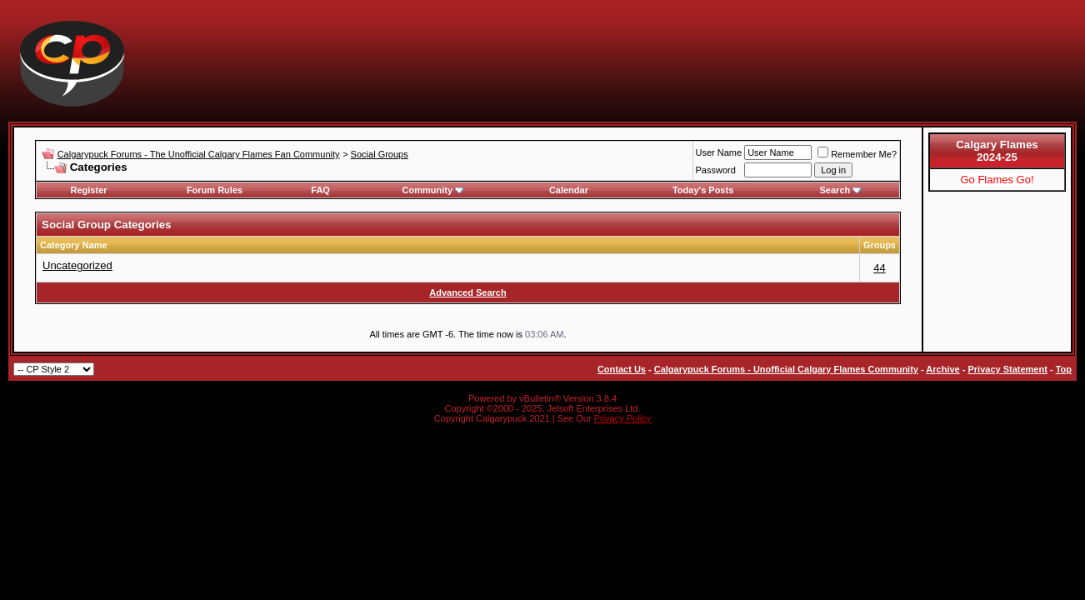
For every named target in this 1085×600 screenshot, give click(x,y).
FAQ (320, 190)
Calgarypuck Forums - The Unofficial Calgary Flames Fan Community (199, 154)
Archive (942, 369)
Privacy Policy (622, 418)
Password (716, 170)
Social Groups (379, 154)
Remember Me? (857, 154)
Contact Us (622, 369)
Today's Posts (702, 190)
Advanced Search (467, 293)
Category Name (74, 245)
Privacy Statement (1007, 369)
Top (1064, 369)
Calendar (568, 190)
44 (879, 268)
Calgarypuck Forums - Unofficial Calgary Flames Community (786, 369)
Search (841, 190)
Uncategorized (77, 265)
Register (89, 190)
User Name (719, 153)
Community (433, 190)
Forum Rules (214, 190)
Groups (879, 245)
